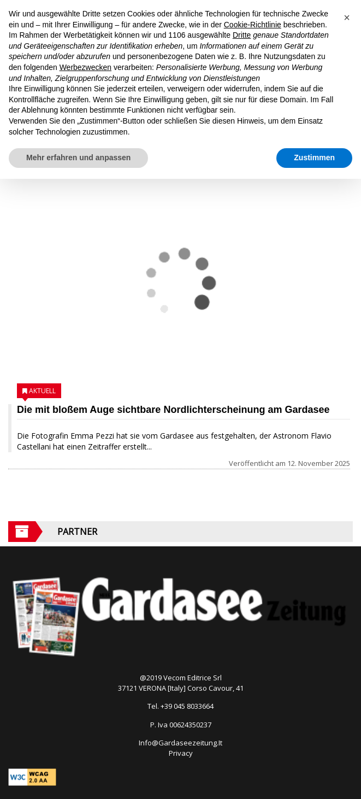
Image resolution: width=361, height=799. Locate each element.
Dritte (242, 35)
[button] (347, 17)
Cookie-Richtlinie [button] (252, 24)
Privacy (181, 753)
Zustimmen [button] (314, 157)
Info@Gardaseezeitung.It (180, 743)
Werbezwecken (85, 67)
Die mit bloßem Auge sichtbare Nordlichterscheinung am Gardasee (173, 409)
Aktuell (42, 390)
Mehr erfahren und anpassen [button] (78, 157)
